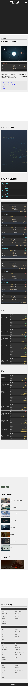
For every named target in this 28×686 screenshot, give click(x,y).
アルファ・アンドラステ (9, 137)
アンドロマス (25, 143)
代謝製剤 (25, 400)
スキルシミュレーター (19, 669)
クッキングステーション (19, 652)
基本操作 (16, 618)
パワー (3, 634)
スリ (2, 675)
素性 (2, 636)
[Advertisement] (14, 20)
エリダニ (5, 164)
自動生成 (16, 633)
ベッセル (15, 146)
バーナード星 (19, 151)
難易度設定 (17, 667)
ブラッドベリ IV (5, 193)
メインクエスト (4, 611)
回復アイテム (4, 656)
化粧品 (25, 393)
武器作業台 (17, 645)
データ (2, 643)
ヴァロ (20, 149)
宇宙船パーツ (4, 657)
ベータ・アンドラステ (9, 138)
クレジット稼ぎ (18, 614)
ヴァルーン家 (4, 621)
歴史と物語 (17, 638)
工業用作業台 (17, 649)
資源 (2, 652)
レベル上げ (17, 613)
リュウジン (4, 616)
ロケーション (17, 631)
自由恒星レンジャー (5, 614)
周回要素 (16, 665)
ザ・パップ (17, 158)
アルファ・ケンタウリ (22, 154)
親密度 (3, 639)
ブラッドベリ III (5, 190)
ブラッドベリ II (5, 188)
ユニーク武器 (4, 647)
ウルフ (23, 153)
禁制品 (3, 677)
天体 (7, 487)
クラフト (16, 643)
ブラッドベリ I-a (6, 184)
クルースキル (4, 633)
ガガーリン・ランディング (16, 500)
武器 (2, 645)
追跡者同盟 (4, 620)
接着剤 (25, 407)
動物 (4, 88)
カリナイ (9, 141)
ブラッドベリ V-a (6, 198)
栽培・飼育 (17, 656)
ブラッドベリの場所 (8, 82)
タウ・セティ (11, 152)
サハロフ (20, 159)
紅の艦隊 (3, 618)
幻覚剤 (25, 354)
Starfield (3, 487)
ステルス (3, 674)
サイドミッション (5, 623)
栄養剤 (25, 361)
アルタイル (18, 148)
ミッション (3, 608)
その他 (16, 662)
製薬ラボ (16, 650)
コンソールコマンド (19, 670)
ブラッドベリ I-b (6, 186)
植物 (4, 86)
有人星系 (16, 629)
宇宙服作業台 (17, 647)
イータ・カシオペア (12, 142)
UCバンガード (4, 613)
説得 (2, 672)
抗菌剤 (25, 339)
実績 (16, 672)
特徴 (2, 638)
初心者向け (17, 608)
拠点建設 (3, 667)
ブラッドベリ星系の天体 (9, 84)
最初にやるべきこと (19, 611)
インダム (22, 157)
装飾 (26, 414)
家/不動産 (3, 670)
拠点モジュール (18, 654)
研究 (16, 657)
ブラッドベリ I (5, 183)
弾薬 (2, 654)
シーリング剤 (24, 429)
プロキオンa (13, 155)
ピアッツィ (16, 147)
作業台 (3, 669)
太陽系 (16, 153)
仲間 (2, 629)
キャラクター (3, 626)
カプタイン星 (10, 161)
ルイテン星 (11, 154)
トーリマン (21, 155)
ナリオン (20, 150)
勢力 (16, 634)
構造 (26, 318)
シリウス (15, 157)
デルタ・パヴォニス (15, 165)
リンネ (23, 158)
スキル (3, 631)
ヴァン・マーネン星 (11, 151)
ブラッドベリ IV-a (6, 194)
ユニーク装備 (4, 649)
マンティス (17, 616)
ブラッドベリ (11, 205)
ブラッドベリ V (5, 196)
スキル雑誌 (4, 659)
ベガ (20, 142)
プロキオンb (14, 156)
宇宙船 (3, 665)
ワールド (16, 626)
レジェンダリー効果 (5, 650)
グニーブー (23, 156)
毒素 (26, 332)
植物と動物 (17, 636)
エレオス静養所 (13, 507)
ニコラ (22, 147)
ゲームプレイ (3, 662)
